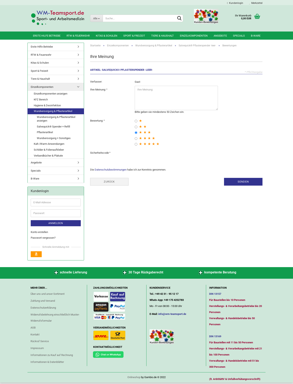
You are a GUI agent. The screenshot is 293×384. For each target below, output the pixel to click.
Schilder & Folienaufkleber (49, 149)
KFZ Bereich (41, 99)
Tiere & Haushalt (162, 35)
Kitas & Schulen (106, 35)
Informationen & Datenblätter (47, 361)
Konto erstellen (39, 232)
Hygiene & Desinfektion (47, 105)
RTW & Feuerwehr (78, 35)
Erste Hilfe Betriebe (46, 35)
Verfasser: (96, 81)
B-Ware (255, 35)
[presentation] (166, 157)
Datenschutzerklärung (43, 307)
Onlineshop (133, 377)
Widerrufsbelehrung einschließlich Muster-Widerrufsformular (55, 317)
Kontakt (35, 334)
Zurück (109, 181)
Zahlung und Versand (43, 300)
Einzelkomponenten (194, 35)
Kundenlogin (235, 3)
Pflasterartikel (45, 132)
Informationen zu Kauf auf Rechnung (52, 355)
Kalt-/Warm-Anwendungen (49, 143)
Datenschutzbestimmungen (111, 169)
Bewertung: (97, 120)
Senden (243, 181)
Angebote (220, 35)
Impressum (37, 348)
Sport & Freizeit (134, 35)
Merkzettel (255, 3)
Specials (239, 35)
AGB (33, 327)
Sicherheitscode (99, 152)
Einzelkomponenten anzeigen (50, 93)
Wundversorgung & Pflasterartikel (53, 111)
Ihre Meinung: (98, 89)
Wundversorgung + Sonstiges (54, 138)
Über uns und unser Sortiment (48, 293)
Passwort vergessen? (43, 237)
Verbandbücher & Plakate (48, 155)
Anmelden (55, 223)
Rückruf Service (40, 341)
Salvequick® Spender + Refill (53, 126)
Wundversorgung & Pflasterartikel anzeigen (56, 118)
